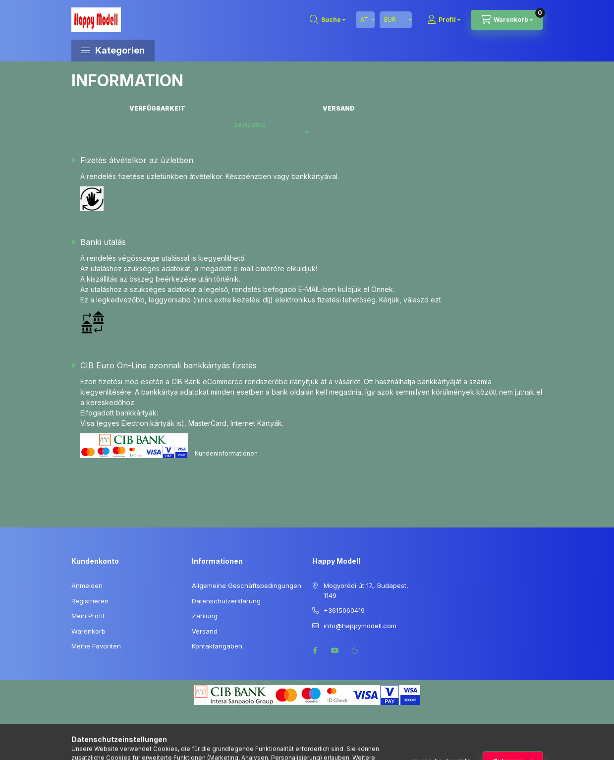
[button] (155, 50)
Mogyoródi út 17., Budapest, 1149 (366, 590)
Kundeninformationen (226, 453)
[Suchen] (327, 20)
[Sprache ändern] (365, 19)
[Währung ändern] (396, 19)
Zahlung (205, 616)
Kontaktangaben (217, 646)
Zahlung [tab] (249, 125)
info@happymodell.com (360, 626)
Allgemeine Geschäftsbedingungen (246, 585)
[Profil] (444, 20)
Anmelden (87, 585)
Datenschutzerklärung (226, 601)
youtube (335, 650)
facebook (315, 650)
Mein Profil (87, 616)
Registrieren (90, 601)
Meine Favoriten (96, 646)
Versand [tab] (339, 108)
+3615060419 (344, 610)
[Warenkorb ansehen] (507, 20)
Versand (205, 631)
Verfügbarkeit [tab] (157, 108)
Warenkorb (88, 631)
